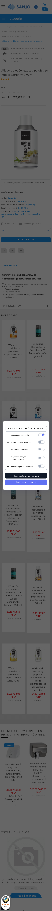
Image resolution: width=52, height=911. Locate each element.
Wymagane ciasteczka (20, 435)
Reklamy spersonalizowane (22, 466)
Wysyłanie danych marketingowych (18, 458)
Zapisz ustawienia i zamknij (26, 476)
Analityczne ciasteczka (20, 450)
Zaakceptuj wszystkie (26, 482)
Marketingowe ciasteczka (21, 442)
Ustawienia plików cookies (24, 428)
